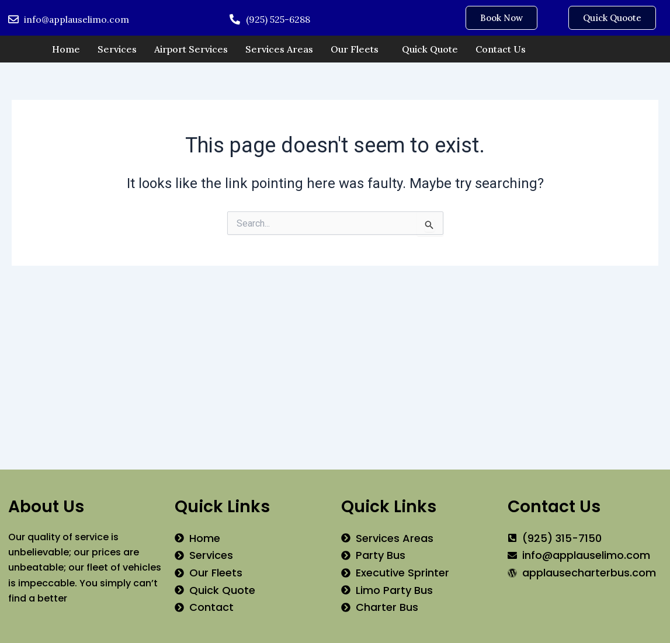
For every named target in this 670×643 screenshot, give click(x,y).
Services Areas (279, 49)
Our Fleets (355, 49)
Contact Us (500, 49)
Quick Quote (430, 49)
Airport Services (191, 49)
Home (66, 49)
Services (117, 49)
